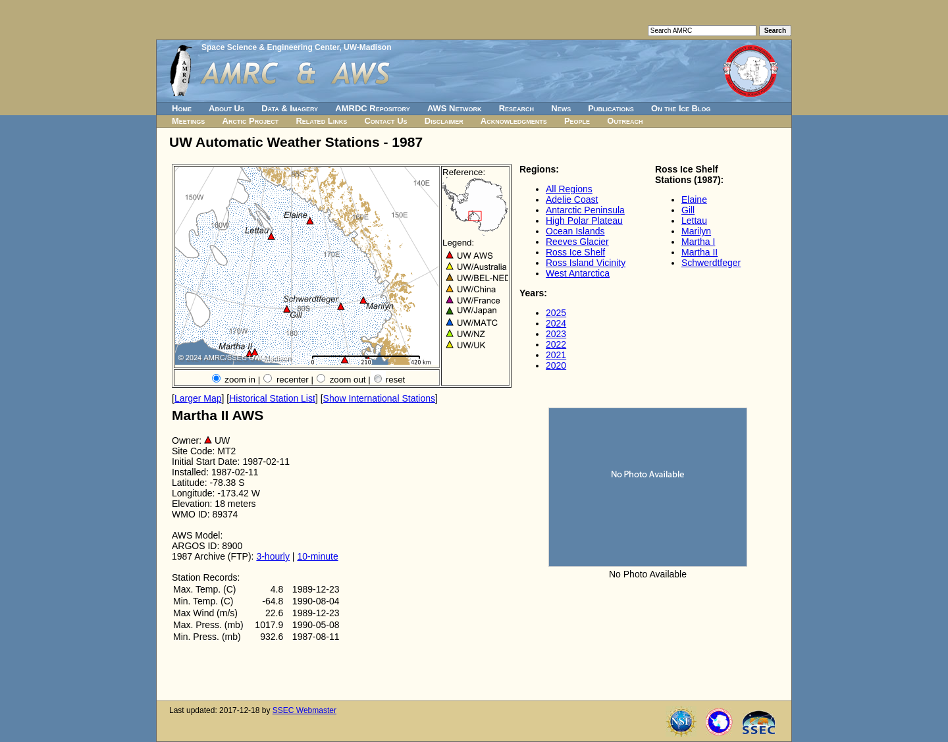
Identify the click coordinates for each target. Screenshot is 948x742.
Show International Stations (379, 398)
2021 (556, 355)
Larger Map (198, 398)
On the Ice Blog (680, 108)
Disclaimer (444, 121)
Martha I (698, 241)
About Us (226, 108)
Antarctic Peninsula (585, 210)
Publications (611, 108)
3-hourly (273, 556)
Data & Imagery (289, 108)
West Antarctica (578, 273)
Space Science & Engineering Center (270, 47)
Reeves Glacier (577, 241)
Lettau (694, 220)
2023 (556, 334)
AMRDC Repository (372, 108)
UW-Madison (367, 47)
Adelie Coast (572, 199)
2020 (556, 365)
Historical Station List (272, 398)
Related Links (321, 121)
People (577, 121)
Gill (688, 210)
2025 (556, 312)
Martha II (699, 252)
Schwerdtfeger (711, 262)
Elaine (694, 199)
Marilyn (696, 231)
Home (182, 108)
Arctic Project (251, 121)
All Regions (569, 189)
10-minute (317, 556)
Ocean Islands (575, 231)
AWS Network (454, 108)
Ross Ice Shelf (575, 252)
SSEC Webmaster (304, 710)
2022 (556, 344)
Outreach (625, 121)
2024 (556, 323)
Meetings (188, 121)
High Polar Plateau (584, 220)
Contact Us (385, 121)
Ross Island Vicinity (585, 262)
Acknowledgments (514, 121)
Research (516, 108)
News (561, 108)
